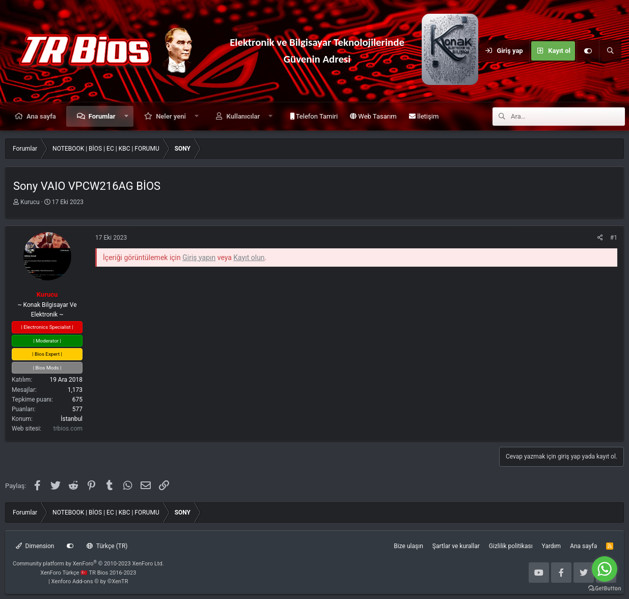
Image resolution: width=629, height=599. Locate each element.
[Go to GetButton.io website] (604, 588)
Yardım (551, 546)
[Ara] (610, 51)
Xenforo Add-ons (89, 581)
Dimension (35, 546)
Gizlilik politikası (511, 546)
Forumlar (102, 116)
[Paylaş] (600, 238)
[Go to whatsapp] (604, 569)
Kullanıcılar (243, 116)
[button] (126, 116)
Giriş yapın (198, 257)
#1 (613, 237)
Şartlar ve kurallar (456, 546)
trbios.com (68, 428)
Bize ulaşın (408, 546)
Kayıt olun (248, 257)
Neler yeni (171, 116)
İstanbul (72, 418)
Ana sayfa (41, 116)
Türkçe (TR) (107, 546)
